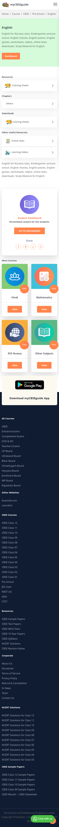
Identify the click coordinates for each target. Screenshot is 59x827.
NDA (4, 596)
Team (5, 693)
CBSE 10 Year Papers (13, 633)
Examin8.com (9, 500)
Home (5, 13)
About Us (7, 663)
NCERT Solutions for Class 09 (18, 730)
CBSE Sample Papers (13, 619)
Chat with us (42, 819)
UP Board (7, 451)
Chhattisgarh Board (13, 465)
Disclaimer (8, 668)
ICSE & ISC (8, 441)
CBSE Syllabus (9, 638)
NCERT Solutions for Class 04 (18, 754)
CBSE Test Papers (11, 624)
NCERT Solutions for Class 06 (18, 745)
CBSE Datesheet (28, 794)
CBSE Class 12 (9, 523)
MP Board (7, 480)
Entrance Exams (11, 431)
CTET (4, 601)
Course (16, 13)
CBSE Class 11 (9, 527)
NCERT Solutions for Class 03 (18, 759)
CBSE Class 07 (9, 547)
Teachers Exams (11, 446)
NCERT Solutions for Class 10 (18, 725)
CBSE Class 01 (9, 577)
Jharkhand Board (11, 475)
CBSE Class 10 (9, 532)
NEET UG (7, 591)
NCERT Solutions (11, 643)
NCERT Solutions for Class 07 (18, 740)
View (14, 309)
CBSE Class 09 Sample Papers (18, 789)
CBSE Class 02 (9, 572)
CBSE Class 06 (9, 552)
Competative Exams (13, 436)
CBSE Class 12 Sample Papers (18, 774)
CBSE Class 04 (9, 562)
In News (6, 688)
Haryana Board (10, 470)
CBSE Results (9, 794)
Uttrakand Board (11, 456)
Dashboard (11, 56)
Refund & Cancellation (14, 683)
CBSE (26, 13)
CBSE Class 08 (9, 542)
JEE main (6, 586)
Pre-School (38, 13)
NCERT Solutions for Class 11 (18, 720)
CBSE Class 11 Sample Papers (18, 779)
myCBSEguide (15, 4)
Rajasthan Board (11, 485)
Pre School (8, 582)
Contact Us (8, 698)
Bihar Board (8, 461)
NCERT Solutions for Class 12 (18, 715)
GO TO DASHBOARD (29, 230)
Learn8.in (7, 505)
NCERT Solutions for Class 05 (18, 749)
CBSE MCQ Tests (11, 628)
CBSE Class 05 (9, 557)
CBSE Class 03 (9, 567)
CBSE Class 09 (9, 537)
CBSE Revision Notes (13, 648)
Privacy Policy (9, 678)
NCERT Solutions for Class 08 (18, 735)
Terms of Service (11, 673)
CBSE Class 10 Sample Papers (18, 784)
